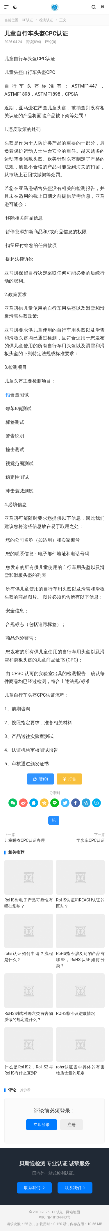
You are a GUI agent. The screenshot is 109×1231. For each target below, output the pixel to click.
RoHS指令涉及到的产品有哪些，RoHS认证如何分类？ (80, 959)
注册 (71, 1124)
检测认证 (46, 20)
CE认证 (54, 7)
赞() (40, 779)
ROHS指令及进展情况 (75, 1013)
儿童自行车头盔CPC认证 (36, 33)
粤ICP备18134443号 (54, 1217)
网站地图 (73, 1212)
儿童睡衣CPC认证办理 (24, 840)
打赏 (69, 779)
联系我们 (34, 1187)
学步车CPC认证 (90, 840)
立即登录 (41, 1124)
